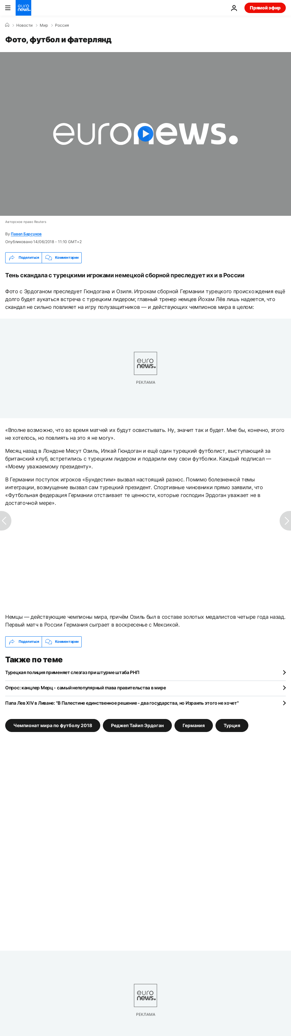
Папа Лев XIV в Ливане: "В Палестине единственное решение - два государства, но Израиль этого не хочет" (122, 703)
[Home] (7, 25)
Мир (44, 25)
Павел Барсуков (26, 233)
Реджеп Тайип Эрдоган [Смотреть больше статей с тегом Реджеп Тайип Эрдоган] (137, 725)
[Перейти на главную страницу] (23, 8)
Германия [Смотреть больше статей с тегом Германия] (194, 725)
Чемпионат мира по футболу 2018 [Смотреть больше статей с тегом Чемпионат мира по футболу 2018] (52, 725)
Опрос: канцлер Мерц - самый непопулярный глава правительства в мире (85, 687)
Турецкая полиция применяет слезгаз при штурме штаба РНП (72, 672)
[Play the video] (145, 134)
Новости (24, 25)
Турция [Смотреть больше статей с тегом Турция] (232, 725)
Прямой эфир (265, 7)
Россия (62, 25)
